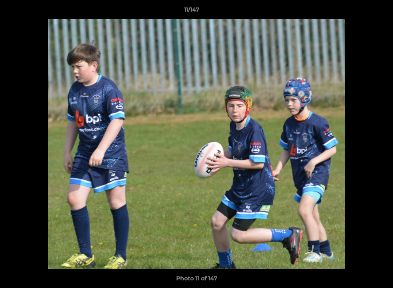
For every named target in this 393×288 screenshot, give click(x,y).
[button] (359, 11)
